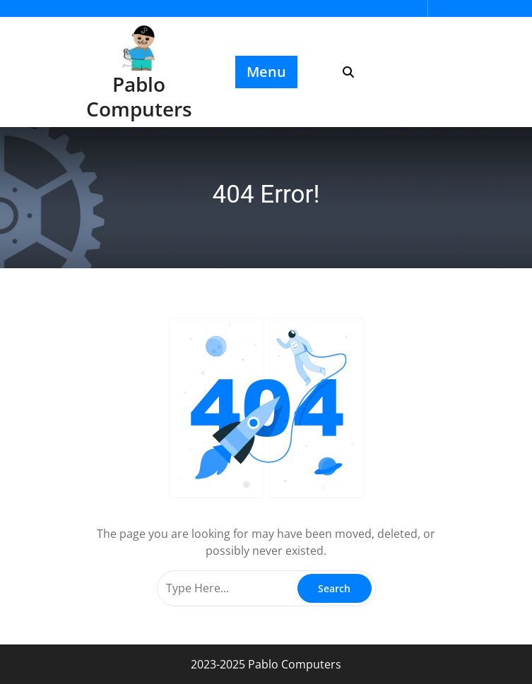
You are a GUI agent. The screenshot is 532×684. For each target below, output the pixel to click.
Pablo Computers (139, 96)
